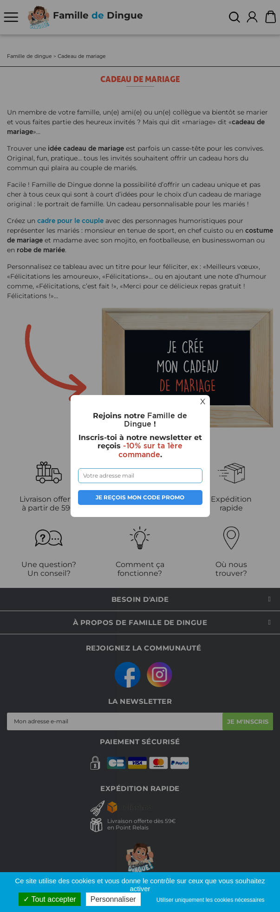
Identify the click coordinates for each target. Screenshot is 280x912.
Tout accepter (49, 899)
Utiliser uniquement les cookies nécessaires (210, 900)
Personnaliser (113, 899)
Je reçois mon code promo (140, 497)
